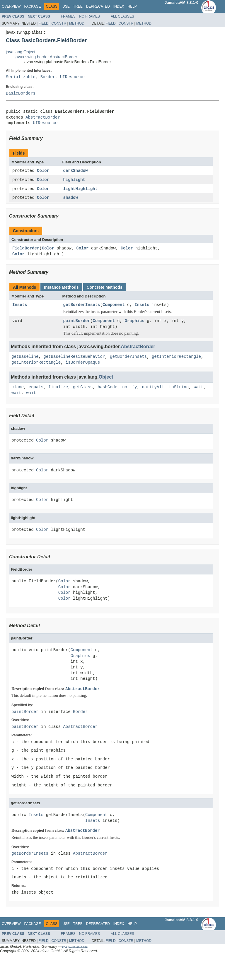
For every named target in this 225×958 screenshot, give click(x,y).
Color (43, 171)
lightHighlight (80, 189)
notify (129, 388)
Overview (11, 6)
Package (32, 6)
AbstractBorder (42, 117)
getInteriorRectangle (176, 357)
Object (106, 377)
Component (114, 306)
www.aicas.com (75, 947)
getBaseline (24, 357)
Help (132, 6)
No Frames (89, 16)
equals (36, 388)
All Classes (122, 16)
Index (118, 6)
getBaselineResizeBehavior (74, 357)
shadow (70, 198)
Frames (68, 16)
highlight (74, 180)
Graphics (134, 322)
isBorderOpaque (83, 363)
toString (179, 388)
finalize (58, 388)
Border (47, 77)
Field (44, 23)
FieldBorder (25, 249)
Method (76, 23)
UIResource (72, 77)
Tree (78, 6)
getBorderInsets (81, 306)
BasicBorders (20, 93)
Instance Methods (61, 288)
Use (66, 6)
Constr (58, 23)
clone (17, 388)
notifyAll (153, 388)
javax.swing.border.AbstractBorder (46, 56)
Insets (19, 306)
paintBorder (76, 322)
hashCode (107, 388)
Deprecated (98, 6)
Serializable (20, 77)
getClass (83, 388)
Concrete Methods (104, 288)
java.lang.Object (20, 51)
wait (199, 388)
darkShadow (75, 171)
